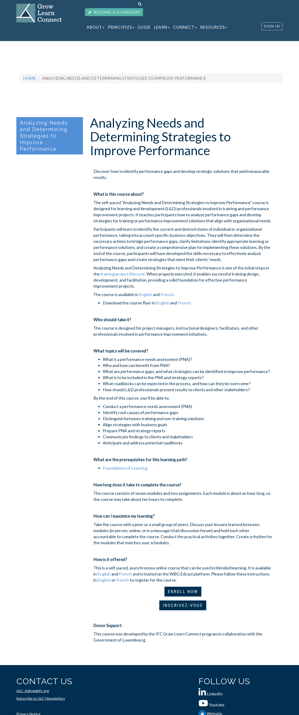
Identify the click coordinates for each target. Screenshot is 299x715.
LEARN (162, 27)
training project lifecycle (122, 273)
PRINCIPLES (121, 27)
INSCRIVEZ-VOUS (183, 605)
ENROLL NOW (183, 591)
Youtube (216, 704)
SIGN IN (272, 26)
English (145, 294)
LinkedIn (215, 693)
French (167, 294)
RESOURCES (213, 27)
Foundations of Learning (125, 468)
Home (29, 78)
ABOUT (95, 27)
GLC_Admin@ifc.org (32, 690)
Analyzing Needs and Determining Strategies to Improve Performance (44, 136)
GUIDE (144, 27)
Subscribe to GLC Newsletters (40, 698)
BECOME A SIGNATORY (114, 12)
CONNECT (185, 27)
